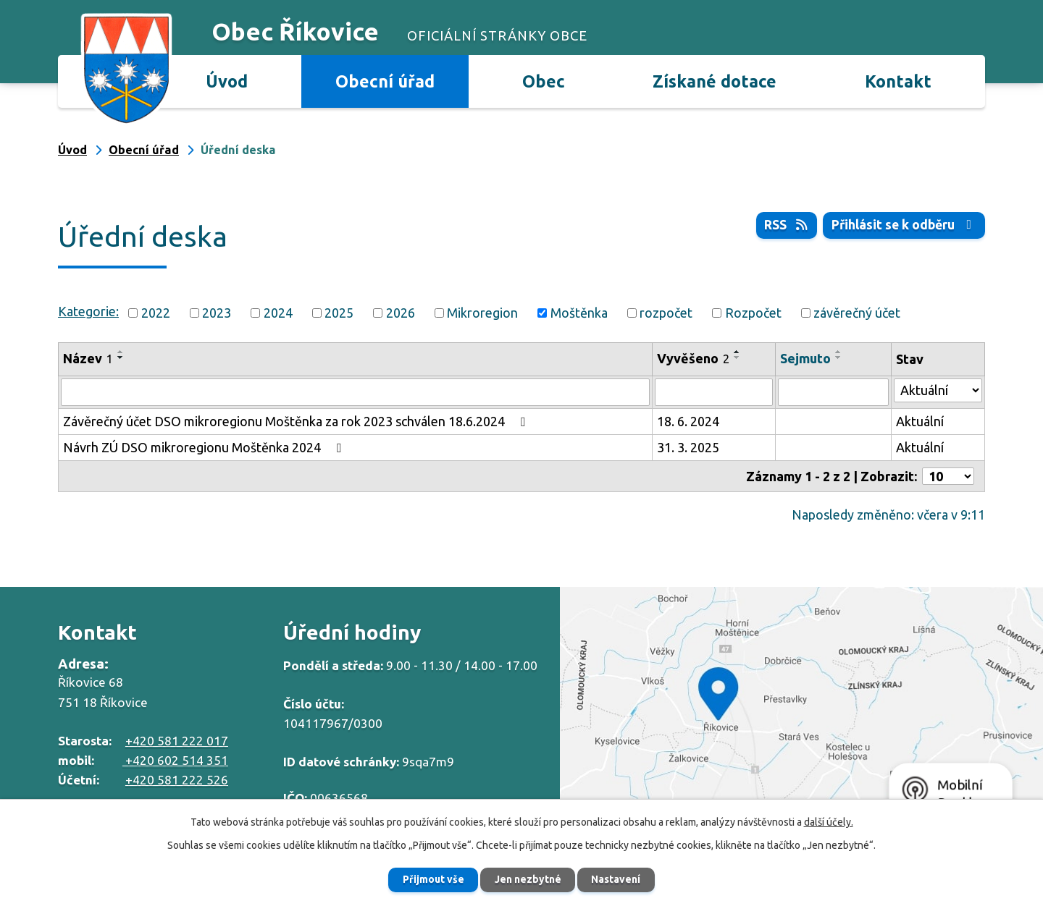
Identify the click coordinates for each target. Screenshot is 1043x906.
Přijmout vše (431, 879)
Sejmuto (805, 358)
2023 (216, 312)
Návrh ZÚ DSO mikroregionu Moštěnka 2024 (205, 447)
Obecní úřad (385, 81)
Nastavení (618, 879)
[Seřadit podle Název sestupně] (121, 357)
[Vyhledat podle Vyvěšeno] (714, 392)
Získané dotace (714, 81)
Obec (543, 81)
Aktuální (920, 421)
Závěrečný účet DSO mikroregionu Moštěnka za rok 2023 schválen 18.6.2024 (297, 421)
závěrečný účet (856, 312)
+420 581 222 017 (176, 741)
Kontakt (898, 81)
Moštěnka (579, 312)
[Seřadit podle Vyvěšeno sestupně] (737, 357)
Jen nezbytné (528, 879)
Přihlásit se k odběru (903, 225)
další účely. (828, 821)
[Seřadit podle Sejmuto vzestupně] (839, 352)
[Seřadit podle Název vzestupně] (121, 352)
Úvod (227, 81)
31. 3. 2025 (688, 447)
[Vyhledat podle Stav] (938, 390)
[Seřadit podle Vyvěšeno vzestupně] (737, 352)
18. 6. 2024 (688, 421)
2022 (155, 312)
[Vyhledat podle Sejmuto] (833, 392)
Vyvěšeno (693, 358)
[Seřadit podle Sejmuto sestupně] (839, 357)
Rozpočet (753, 312)
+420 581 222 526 (176, 780)
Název (88, 358)
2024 (278, 312)
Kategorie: (88, 311)
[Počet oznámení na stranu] (948, 476)
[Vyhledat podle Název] (355, 392)
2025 (338, 312)
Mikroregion (482, 312)
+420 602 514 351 (175, 760)
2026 (400, 312)
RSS (784, 225)
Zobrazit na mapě (801, 709)
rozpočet (666, 312)
